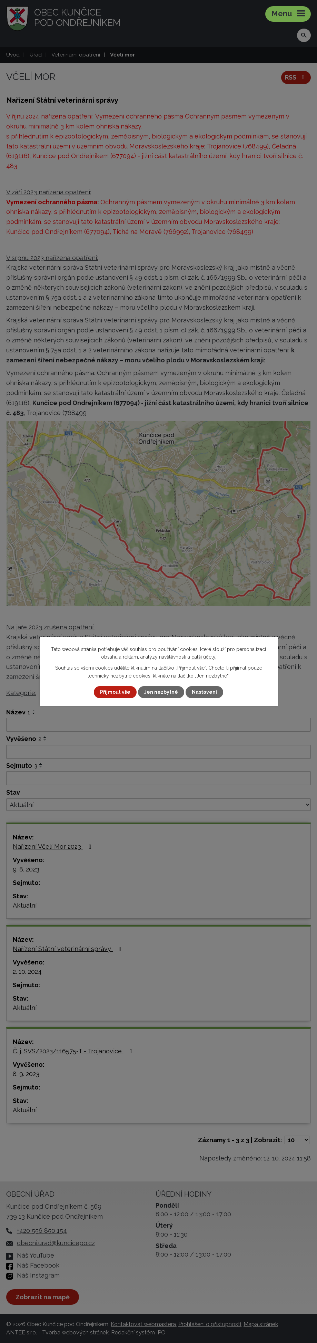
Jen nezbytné (161, 692)
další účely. (203, 657)
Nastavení (204, 692)
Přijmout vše (115, 692)
